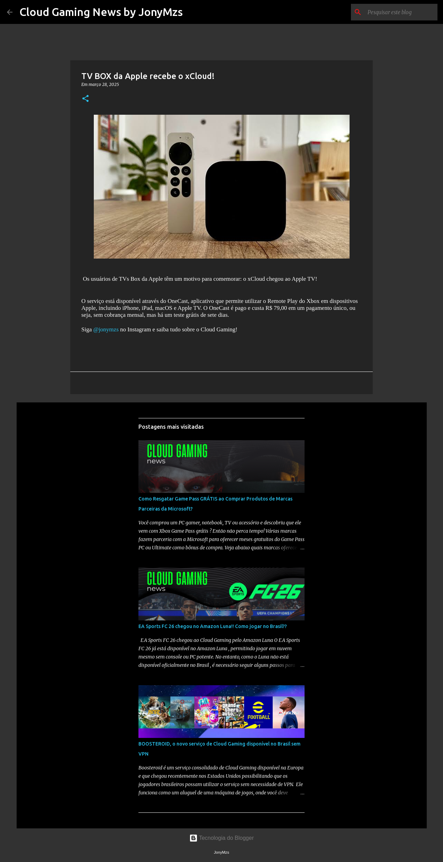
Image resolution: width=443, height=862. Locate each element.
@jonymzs (105, 329)
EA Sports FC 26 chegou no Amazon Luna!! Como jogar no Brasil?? (212, 626)
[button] (85, 99)
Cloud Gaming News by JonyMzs (101, 12)
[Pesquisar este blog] (401, 12)
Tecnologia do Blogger (221, 838)
